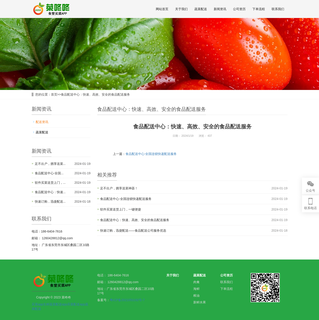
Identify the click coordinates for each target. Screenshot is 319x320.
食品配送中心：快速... (50, 192)
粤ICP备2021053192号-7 (127, 300)
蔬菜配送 (200, 9)
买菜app (37, 304)
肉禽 (196, 282)
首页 (54, 94)
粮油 (196, 295)
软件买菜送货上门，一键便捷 (120, 209)
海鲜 (196, 289)
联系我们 (278, 9)
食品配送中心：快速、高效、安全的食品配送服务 (95, 94)
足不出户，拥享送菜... (50, 164)
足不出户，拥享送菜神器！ (119, 188)
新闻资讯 (220, 9)
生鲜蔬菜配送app (55, 304)
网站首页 (162, 9)
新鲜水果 (199, 302)
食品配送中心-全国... (49, 173)
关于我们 (181, 9)
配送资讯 (42, 122)
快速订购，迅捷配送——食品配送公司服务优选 (133, 230)
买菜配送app (76, 304)
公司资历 (239, 9)
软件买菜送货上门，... (50, 182)
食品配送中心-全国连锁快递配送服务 (151, 154)
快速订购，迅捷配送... (50, 201)
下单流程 (258, 9)
